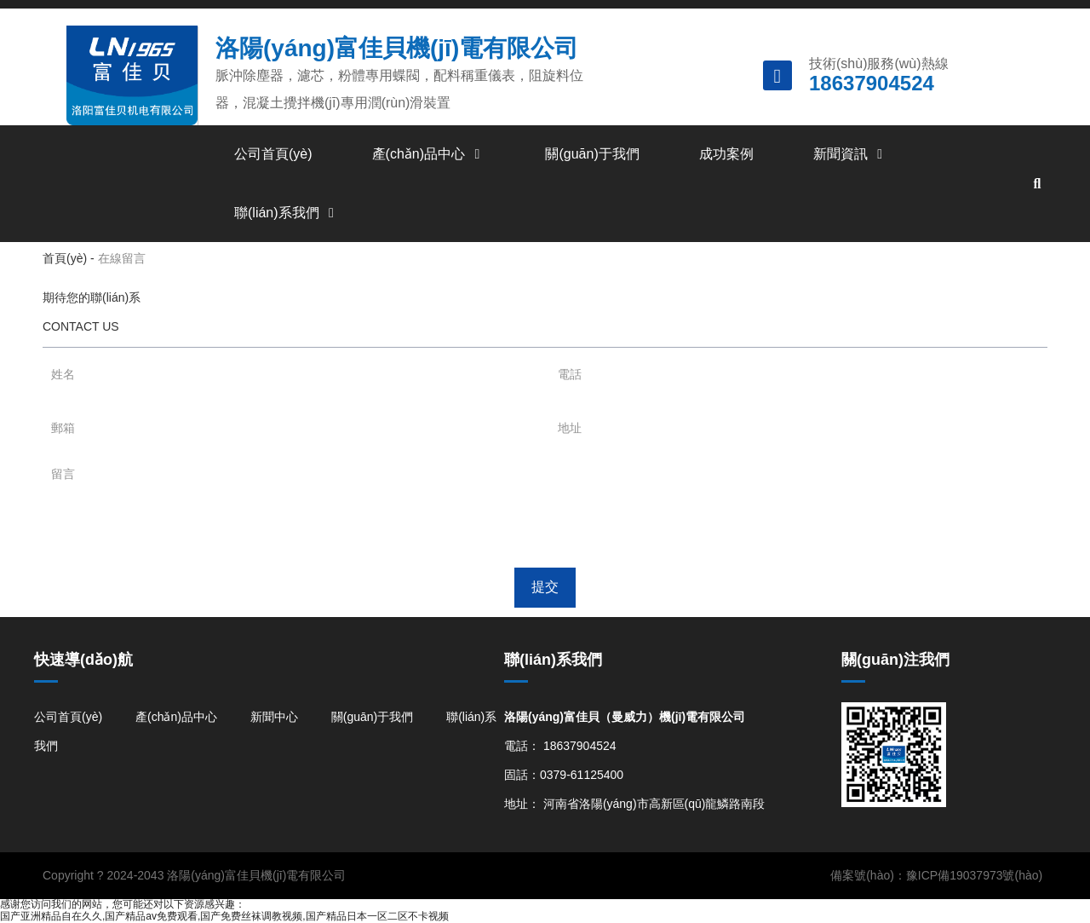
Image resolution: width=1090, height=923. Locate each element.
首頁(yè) (66, 258)
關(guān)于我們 (592, 154)
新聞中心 (274, 717)
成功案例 (726, 154)
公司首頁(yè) (273, 154)
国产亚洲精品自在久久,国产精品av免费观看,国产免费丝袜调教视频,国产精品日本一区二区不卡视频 (224, 916)
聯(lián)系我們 (287, 212)
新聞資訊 (850, 154)
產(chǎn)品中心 (429, 154)
